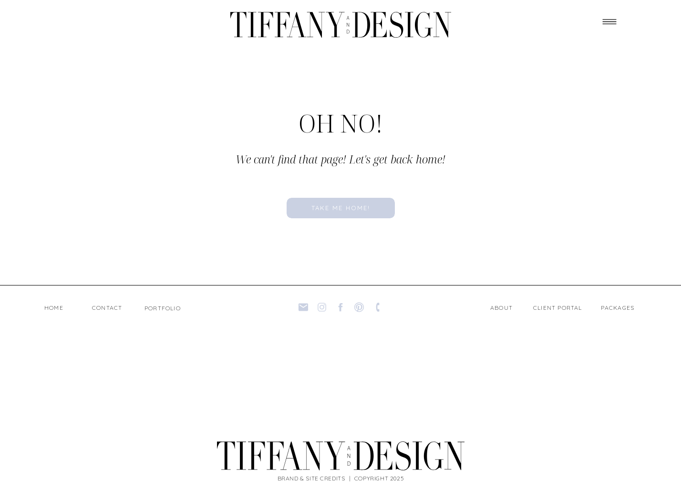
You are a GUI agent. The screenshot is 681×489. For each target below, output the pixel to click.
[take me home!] (341, 208)
